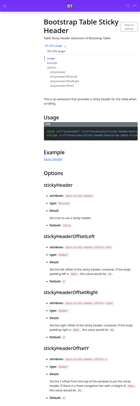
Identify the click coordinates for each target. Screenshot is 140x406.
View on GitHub (129, 26)
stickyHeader (57, 72)
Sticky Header (53, 159)
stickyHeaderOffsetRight (64, 81)
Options (52, 67)
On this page (56, 46)
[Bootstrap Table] (70, 6)
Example (52, 63)
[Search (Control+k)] (129, 5)
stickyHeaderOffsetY (62, 86)
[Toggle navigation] (135, 5)
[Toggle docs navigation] (4, 5)
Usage (51, 58)
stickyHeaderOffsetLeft (63, 76)
